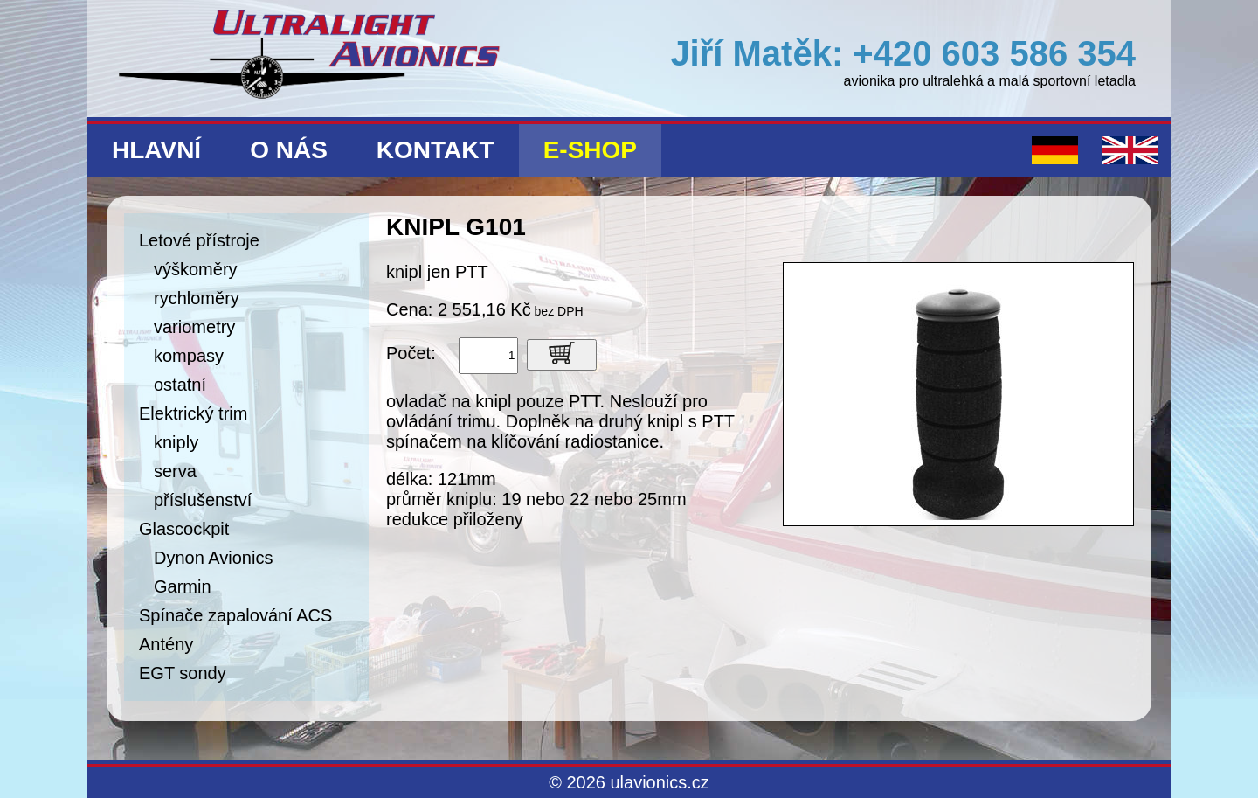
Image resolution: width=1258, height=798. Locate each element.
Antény (166, 644)
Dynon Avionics (213, 557)
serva (175, 471)
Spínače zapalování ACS (235, 615)
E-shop (590, 149)
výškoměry (196, 269)
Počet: (411, 353)
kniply (176, 442)
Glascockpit (184, 528)
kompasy (189, 355)
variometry (194, 327)
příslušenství (203, 500)
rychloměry (196, 298)
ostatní (180, 384)
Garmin (182, 586)
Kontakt (435, 149)
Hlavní (156, 149)
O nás (289, 149)
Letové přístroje (199, 240)
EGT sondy (182, 673)
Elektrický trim (193, 413)
